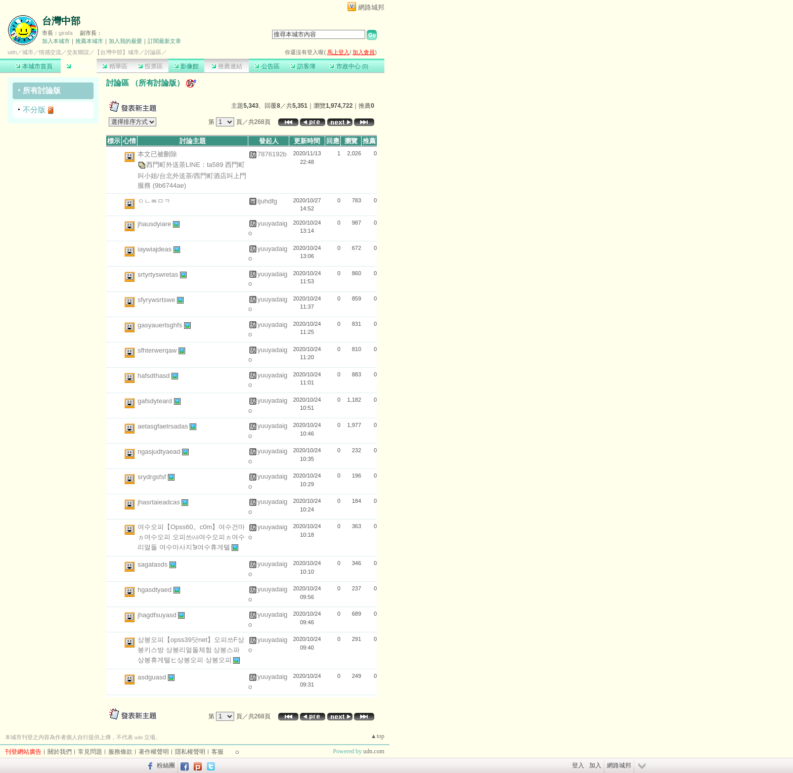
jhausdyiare (155, 223)
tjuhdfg (267, 201)
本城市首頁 (34, 66)
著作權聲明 (154, 751)
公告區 (266, 66)
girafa (66, 33)
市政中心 (348, 66)
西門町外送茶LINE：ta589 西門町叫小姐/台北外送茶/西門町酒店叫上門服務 (192, 174)
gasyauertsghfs (161, 325)
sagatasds (153, 564)
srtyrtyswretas (159, 274)
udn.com (373, 751)
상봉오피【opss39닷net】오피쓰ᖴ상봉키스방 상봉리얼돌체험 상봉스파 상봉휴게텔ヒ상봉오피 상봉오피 (191, 650)
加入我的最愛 (125, 41)
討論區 (78, 66)
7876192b (272, 154)
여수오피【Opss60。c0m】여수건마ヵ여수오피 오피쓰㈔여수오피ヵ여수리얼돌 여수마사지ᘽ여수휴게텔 (191, 537)
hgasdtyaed (155, 589)
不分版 (34, 109)
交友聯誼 (78, 52)
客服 (217, 751)
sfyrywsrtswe (157, 300)
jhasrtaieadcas (160, 502)
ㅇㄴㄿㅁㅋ (154, 201)
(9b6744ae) (170, 185)
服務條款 (120, 751)
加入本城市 (56, 41)
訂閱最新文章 (164, 41)
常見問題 (90, 751)
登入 (578, 765)
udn (12, 52)
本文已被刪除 (157, 154)
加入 (595, 765)
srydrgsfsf (153, 477)
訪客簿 (302, 66)
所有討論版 (42, 90)
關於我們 (60, 751)
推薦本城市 (89, 41)
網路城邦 (371, 7)
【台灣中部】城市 (117, 52)
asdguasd (153, 677)
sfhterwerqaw (158, 350)
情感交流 (50, 52)
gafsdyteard (156, 401)
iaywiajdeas (155, 249)
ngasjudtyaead (160, 451)
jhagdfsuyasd (158, 615)
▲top (377, 736)
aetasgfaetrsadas (164, 426)
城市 (27, 52)
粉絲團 (166, 765)
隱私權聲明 (190, 751)
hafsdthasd (154, 375)
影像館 (186, 66)
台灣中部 (61, 21)
